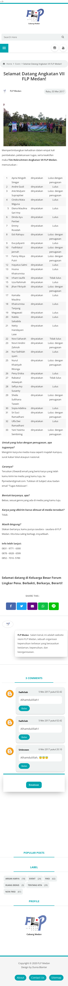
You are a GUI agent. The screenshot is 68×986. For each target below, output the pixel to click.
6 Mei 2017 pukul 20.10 (50, 749)
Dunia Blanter (39, 967)
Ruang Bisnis (12, 885)
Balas (24, 708)
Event (32, 878)
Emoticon (34, 784)
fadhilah (23, 692)
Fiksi (47, 878)
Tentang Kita (35, 885)
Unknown (24, 749)
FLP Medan (23, 635)
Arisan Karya (12, 878)
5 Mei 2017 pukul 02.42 (50, 691)
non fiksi (10, 891)
